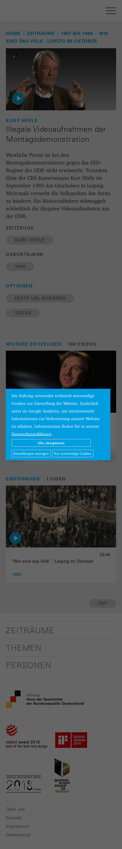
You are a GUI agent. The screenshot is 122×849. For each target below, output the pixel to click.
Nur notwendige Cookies (72, 453)
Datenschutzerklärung (31, 434)
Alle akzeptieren (51, 443)
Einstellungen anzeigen (31, 453)
